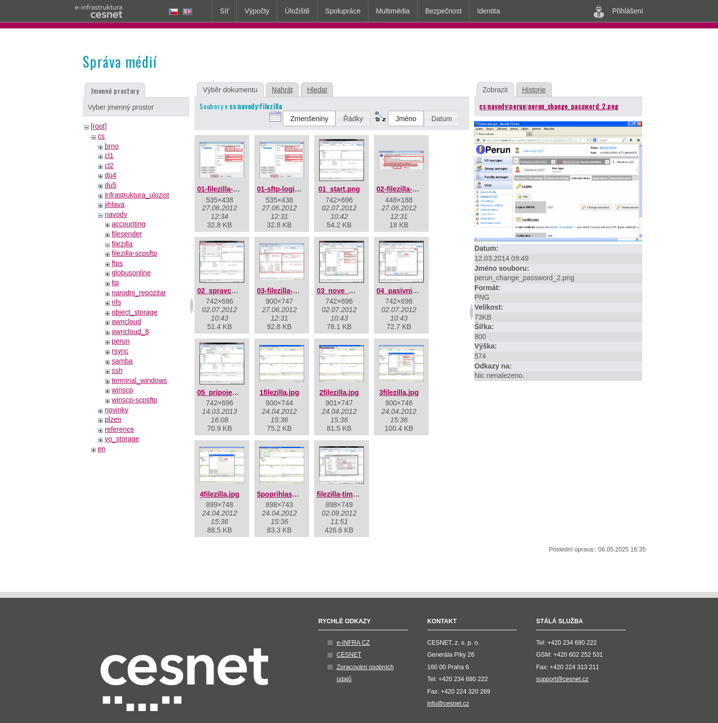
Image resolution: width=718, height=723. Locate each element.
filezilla (122, 244)
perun (121, 341)
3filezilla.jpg (398, 392)
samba (122, 361)
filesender (127, 234)
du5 (110, 185)
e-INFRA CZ (353, 642)
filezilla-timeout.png (349, 494)
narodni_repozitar (139, 293)
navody (116, 214)
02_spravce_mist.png (232, 291)
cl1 (109, 156)
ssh (117, 370)
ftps (117, 263)
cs (101, 136)
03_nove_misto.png (349, 291)
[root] (99, 126)
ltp (115, 283)
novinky (116, 410)
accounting (129, 224)
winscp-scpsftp (135, 400)
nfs (116, 302)
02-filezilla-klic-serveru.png (421, 189)
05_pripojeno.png (226, 392)
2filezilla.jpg (339, 392)
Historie (533, 90)
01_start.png (339, 189)
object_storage (135, 312)
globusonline (131, 273)
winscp (122, 390)
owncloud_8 (130, 332)
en (102, 449)
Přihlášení (618, 11)
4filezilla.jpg (219, 494)
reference (119, 429)
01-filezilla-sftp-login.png (238, 189)
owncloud (126, 322)
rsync (120, 351)
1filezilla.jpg (279, 392)
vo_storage (122, 439)
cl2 (109, 166)
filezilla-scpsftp (134, 253)
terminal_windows (139, 380)
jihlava (115, 204)
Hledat (317, 90)
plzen (113, 419)
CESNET (349, 654)
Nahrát (282, 90)
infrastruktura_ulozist (137, 195)
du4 (110, 175)
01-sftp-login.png (285, 189)
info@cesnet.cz (448, 703)
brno (112, 146)
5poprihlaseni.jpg (286, 494)
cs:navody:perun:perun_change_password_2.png (548, 106)
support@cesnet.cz (562, 679)
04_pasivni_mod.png (410, 291)
